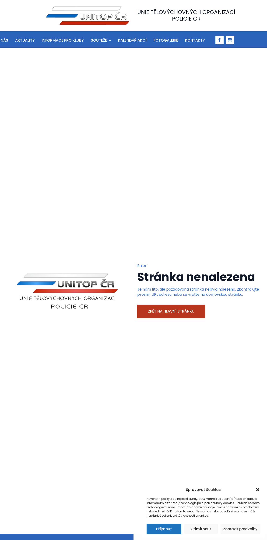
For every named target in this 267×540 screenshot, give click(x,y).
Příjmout (164, 528)
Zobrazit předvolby (240, 528)
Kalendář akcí (132, 40)
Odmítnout (201, 528)
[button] (257, 489)
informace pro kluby (63, 40)
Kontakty (195, 40)
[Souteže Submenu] (109, 39)
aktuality (25, 40)
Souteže (99, 40)
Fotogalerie (166, 40)
